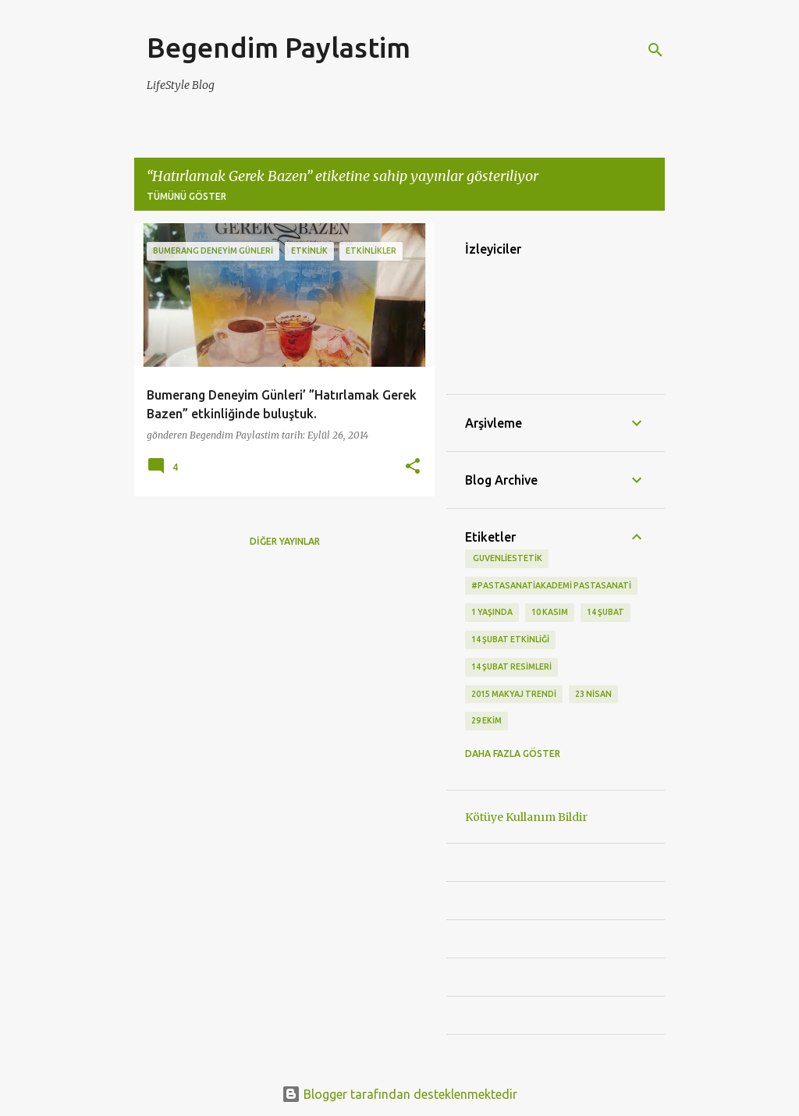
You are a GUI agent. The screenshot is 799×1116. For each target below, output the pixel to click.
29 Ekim (486, 720)
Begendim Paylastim (278, 47)
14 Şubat (605, 612)
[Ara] (655, 50)
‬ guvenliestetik (506, 558)
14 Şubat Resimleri (511, 666)
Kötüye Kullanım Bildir (526, 817)
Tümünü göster (186, 196)
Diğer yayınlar (285, 541)
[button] (412, 467)
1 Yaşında (492, 612)
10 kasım (549, 612)
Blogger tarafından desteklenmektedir (399, 1094)
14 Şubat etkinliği (510, 639)
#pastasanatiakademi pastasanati (551, 585)
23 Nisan (593, 693)
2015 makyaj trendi (513, 693)
